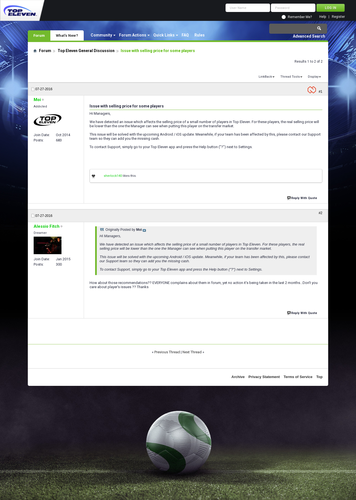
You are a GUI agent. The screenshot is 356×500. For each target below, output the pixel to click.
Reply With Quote (302, 197)
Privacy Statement (264, 377)
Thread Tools (290, 77)
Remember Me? (300, 17)
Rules (199, 35)
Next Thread (192, 352)
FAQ (185, 35)
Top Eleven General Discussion (86, 50)
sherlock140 (113, 176)
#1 (320, 92)
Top (319, 377)
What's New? (67, 35)
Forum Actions (132, 35)
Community (101, 35)
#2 (320, 213)
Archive (238, 377)
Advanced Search (309, 36)
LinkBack (265, 77)
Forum (39, 35)
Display (313, 77)
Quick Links (164, 35)
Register (338, 16)
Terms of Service (298, 377)
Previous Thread (167, 352)
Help (322, 16)
